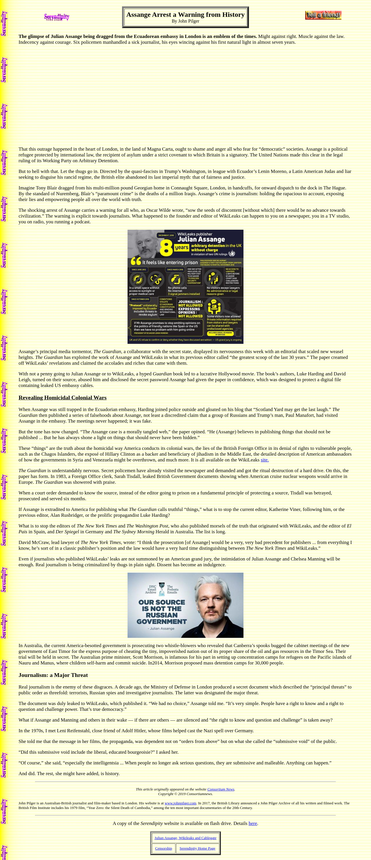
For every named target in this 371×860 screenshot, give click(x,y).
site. (265, 460)
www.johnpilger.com (180, 803)
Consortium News (220, 789)
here (253, 823)
